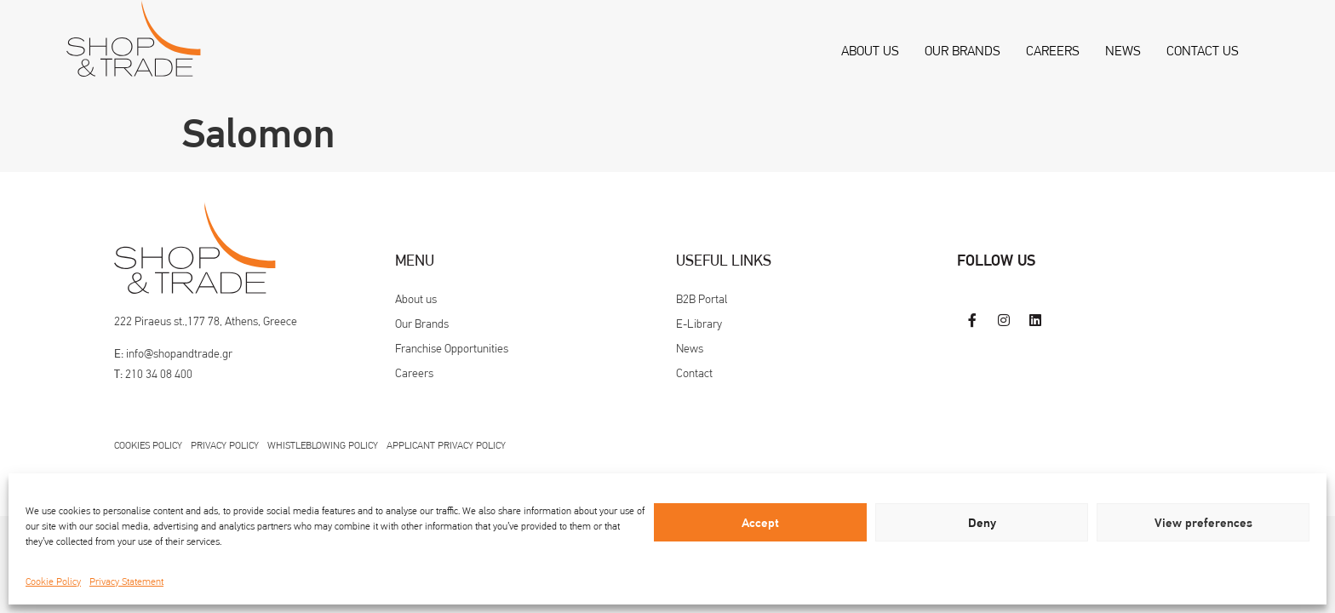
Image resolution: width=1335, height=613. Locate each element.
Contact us (1202, 51)
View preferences (1203, 522)
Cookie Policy (53, 581)
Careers (1053, 51)
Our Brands (962, 51)
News (1123, 51)
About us (870, 51)
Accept (760, 522)
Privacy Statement (126, 581)
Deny (982, 522)
